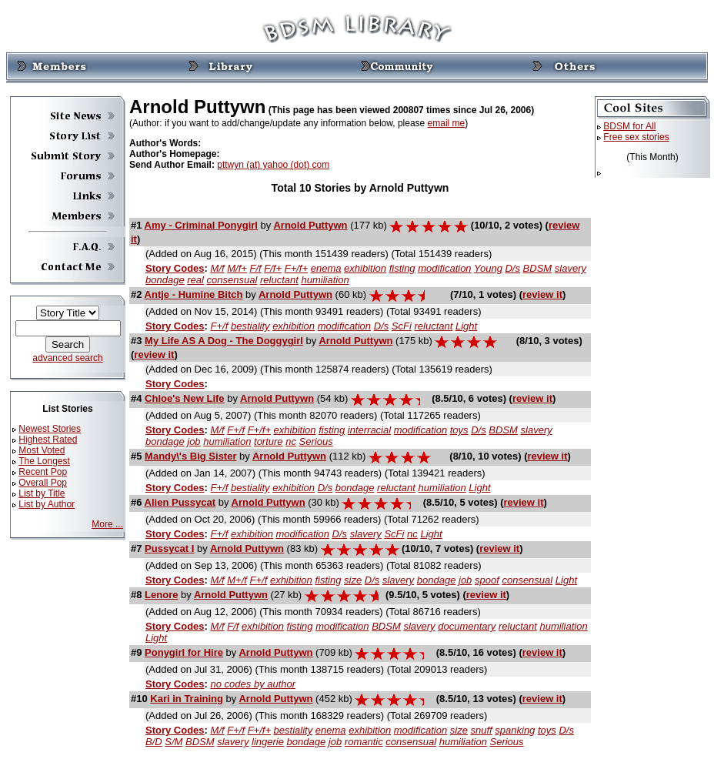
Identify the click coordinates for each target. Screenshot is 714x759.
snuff (481, 730)
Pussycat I (169, 548)
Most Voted (41, 450)
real (195, 280)
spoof (487, 580)
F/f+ (273, 268)
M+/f (237, 580)
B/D (153, 741)
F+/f (220, 326)
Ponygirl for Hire (184, 652)
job (193, 441)
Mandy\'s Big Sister (190, 456)
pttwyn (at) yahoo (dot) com (273, 164)
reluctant (279, 280)
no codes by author (253, 684)
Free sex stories (636, 137)
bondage (165, 280)
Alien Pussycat (180, 502)
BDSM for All (629, 126)
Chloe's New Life (185, 398)
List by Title (41, 493)
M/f (218, 268)
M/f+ (237, 268)
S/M (173, 741)
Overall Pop (42, 482)
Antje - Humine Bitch (194, 294)
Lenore (161, 594)
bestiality (250, 326)
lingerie (268, 741)
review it (542, 294)
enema (326, 268)
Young (488, 268)
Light (466, 326)
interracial (369, 430)
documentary (466, 626)
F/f (256, 268)
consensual (232, 280)
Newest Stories (49, 428)
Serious (316, 441)
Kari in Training (186, 698)
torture (268, 441)
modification (444, 268)
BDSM (537, 268)
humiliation (325, 280)
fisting (402, 268)
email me (446, 123)
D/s (512, 268)
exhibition (365, 268)
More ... (107, 524)
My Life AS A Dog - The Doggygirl (224, 340)
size (353, 580)
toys (459, 430)
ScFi (402, 326)
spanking (515, 730)
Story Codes (175, 268)
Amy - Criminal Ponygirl (201, 225)
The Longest (44, 461)
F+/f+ (296, 268)
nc (290, 441)
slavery (570, 268)
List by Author (46, 504)
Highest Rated (47, 439)
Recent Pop (42, 471)
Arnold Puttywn (310, 225)
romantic (364, 741)
